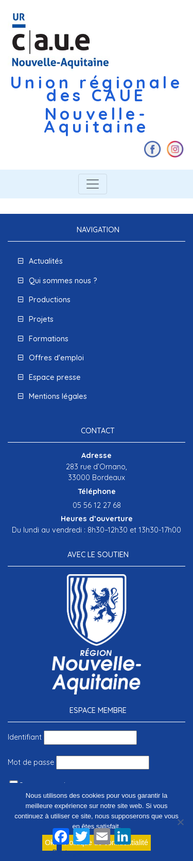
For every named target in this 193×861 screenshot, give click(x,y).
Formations (48, 338)
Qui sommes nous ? (63, 280)
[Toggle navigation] (92, 184)
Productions (50, 299)
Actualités (46, 261)
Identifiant (25, 737)
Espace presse (55, 377)
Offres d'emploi (56, 357)
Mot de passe (31, 762)
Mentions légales (58, 396)
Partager (68, 852)
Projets (41, 319)
